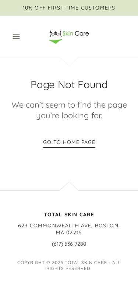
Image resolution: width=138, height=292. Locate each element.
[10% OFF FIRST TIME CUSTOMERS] (69, 7)
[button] (18, 36)
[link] (69, 36)
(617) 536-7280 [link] (69, 244)
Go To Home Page (69, 142)
